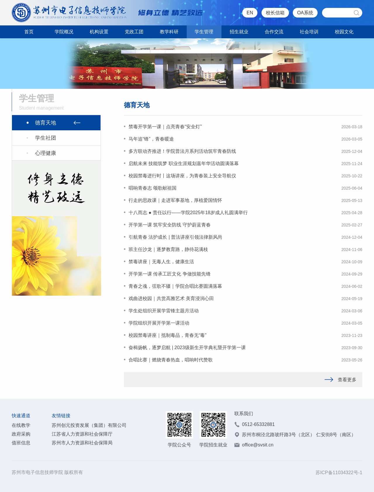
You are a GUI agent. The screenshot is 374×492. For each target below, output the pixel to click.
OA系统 (305, 12)
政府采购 (21, 434)
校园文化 (344, 31)
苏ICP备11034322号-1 (339, 472)
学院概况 (64, 31)
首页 (29, 31)
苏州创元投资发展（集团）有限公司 (89, 425)
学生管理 (204, 31)
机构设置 (99, 31)
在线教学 (21, 425)
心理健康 (45, 153)
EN (250, 12)
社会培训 (309, 31)
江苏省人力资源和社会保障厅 (82, 434)
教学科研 (169, 31)
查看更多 (340, 379)
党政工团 (134, 31)
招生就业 (239, 31)
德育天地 (45, 123)
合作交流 (274, 31)
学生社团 (45, 138)
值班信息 (21, 442)
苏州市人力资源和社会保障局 (82, 442)
